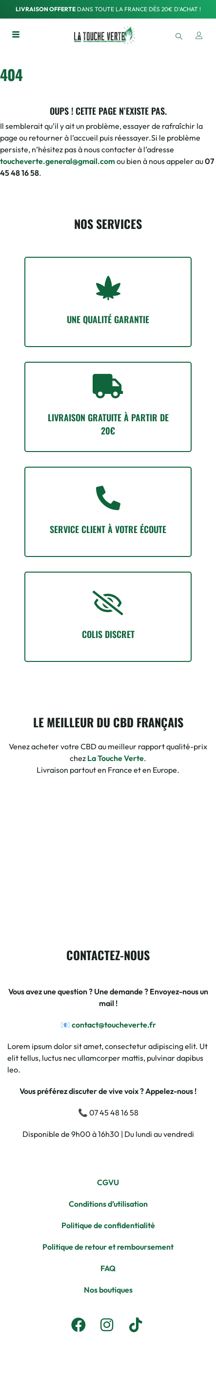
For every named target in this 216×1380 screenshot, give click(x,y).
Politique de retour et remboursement (108, 1247)
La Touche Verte (115, 758)
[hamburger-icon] (16, 35)
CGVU (108, 1182)
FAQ (108, 1268)
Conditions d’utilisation (108, 1204)
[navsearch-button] (178, 35)
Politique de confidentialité (108, 1225)
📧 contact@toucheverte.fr (108, 1025)
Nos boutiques (108, 1290)
